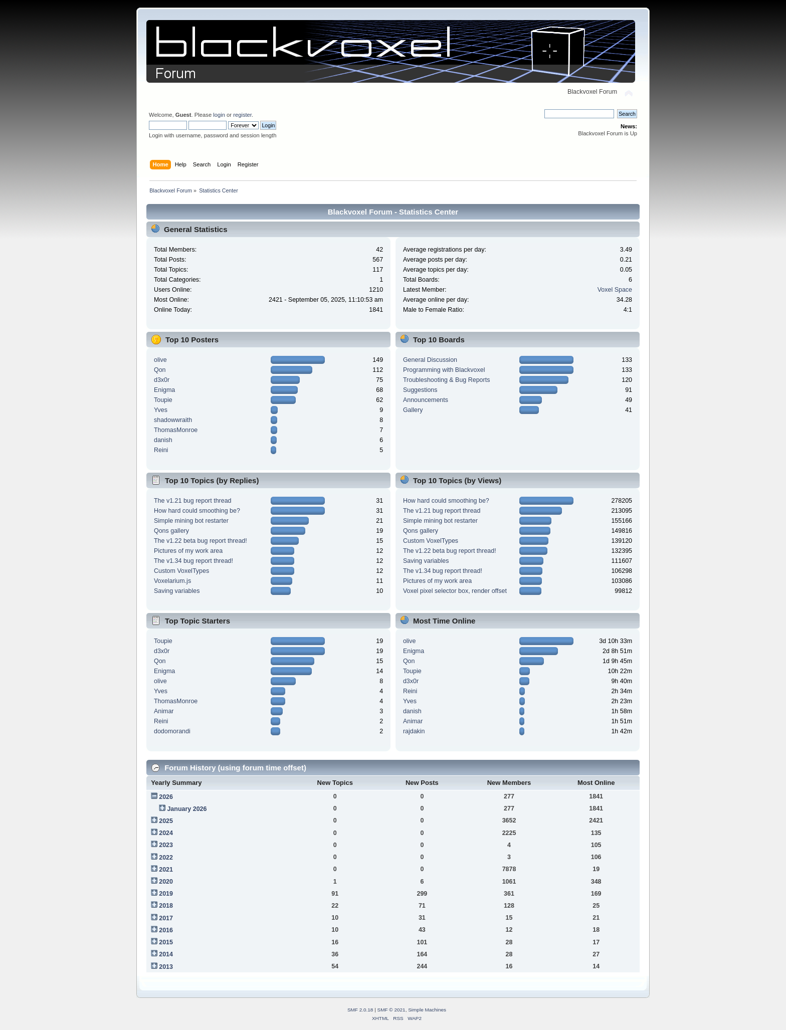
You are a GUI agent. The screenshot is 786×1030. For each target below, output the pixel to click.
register (242, 115)
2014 (166, 954)
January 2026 (187, 808)
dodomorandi (172, 731)
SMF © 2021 (391, 1009)
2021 (166, 869)
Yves (160, 410)
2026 (166, 796)
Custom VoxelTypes (181, 570)
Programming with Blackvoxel (444, 369)
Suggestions (420, 389)
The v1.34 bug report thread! (193, 560)
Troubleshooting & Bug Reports (446, 379)
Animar (164, 711)
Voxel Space (615, 289)
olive (160, 359)
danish (163, 440)
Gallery (413, 410)
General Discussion (430, 359)
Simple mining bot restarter (191, 520)
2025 (166, 821)
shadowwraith (173, 420)
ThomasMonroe (176, 430)
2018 (166, 905)
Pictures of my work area (188, 550)
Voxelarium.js (172, 580)
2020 (166, 881)
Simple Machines (427, 1009)
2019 (166, 893)
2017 (166, 918)
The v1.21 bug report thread (193, 500)
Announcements (425, 399)
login (219, 115)
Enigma (164, 389)
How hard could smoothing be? (197, 510)
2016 (166, 930)
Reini (161, 450)
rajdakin (414, 731)
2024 (166, 833)
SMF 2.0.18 (360, 1009)
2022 (166, 857)
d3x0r (161, 379)
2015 (166, 942)
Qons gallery (171, 530)
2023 (166, 845)
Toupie (163, 399)
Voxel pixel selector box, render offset (455, 590)
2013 (166, 966)
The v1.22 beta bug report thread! (200, 540)
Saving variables (177, 590)
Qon (160, 369)
